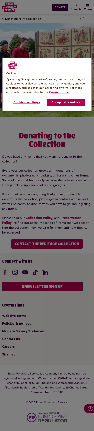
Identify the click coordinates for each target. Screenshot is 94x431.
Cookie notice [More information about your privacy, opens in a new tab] (59, 92)
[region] (47, 84)
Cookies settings (26, 102)
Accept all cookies (66, 102)
